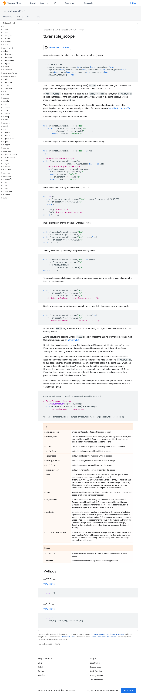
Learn (42, 3)
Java (37, 17)
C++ (29, 17)
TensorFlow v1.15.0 (14, 11)
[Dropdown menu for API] (59, 3)
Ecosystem (70, 3)
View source (49, 584)
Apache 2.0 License (69, 637)
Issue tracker (95, 663)
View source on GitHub (57, 47)
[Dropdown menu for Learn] (48, 3)
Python (81, 30)
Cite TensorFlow (96, 680)
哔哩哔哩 (41, 675)
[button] (17, 26)
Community (88, 3)
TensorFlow (47, 30)
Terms (40, 690)
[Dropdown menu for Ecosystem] (78, 3)
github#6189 (73, 340)
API (56, 30)
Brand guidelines (96, 675)
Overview (7, 17)
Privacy (49, 690)
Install (32, 3)
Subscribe (128, 690)
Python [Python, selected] (19, 17)
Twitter (41, 671)
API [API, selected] (55, 3)
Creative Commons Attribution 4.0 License (108, 634)
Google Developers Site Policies (104, 637)
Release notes (95, 667)
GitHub (132, 3)
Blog (40, 663)
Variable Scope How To (119, 108)
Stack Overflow (96, 671)
